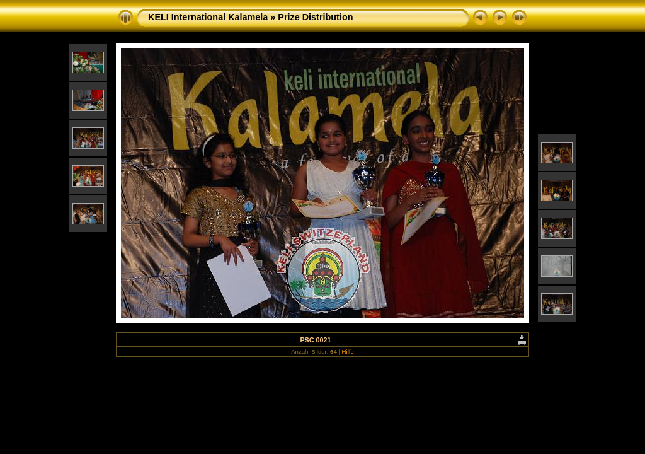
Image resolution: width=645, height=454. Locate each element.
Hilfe (348, 351)
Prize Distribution (315, 17)
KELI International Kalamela (208, 17)
